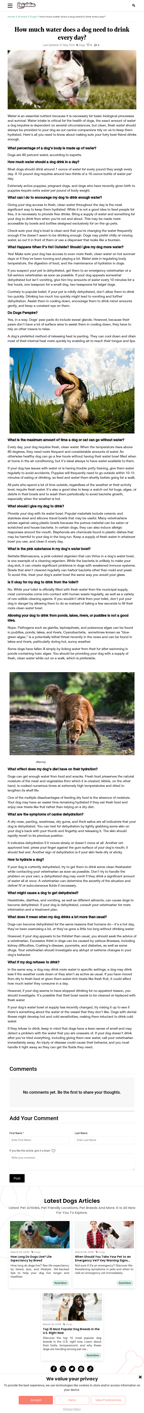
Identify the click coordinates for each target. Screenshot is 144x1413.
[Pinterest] (81, 1369)
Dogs (33, 16)
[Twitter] (72, 1369)
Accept (35, 1400)
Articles (22, 16)
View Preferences (108, 1400)
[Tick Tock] (90, 1369)
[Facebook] (54, 1369)
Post (17, 1178)
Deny (72, 1400)
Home (11, 16)
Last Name (81, 1133)
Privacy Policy (72, 1409)
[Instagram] (63, 1369)
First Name (17, 1133)
